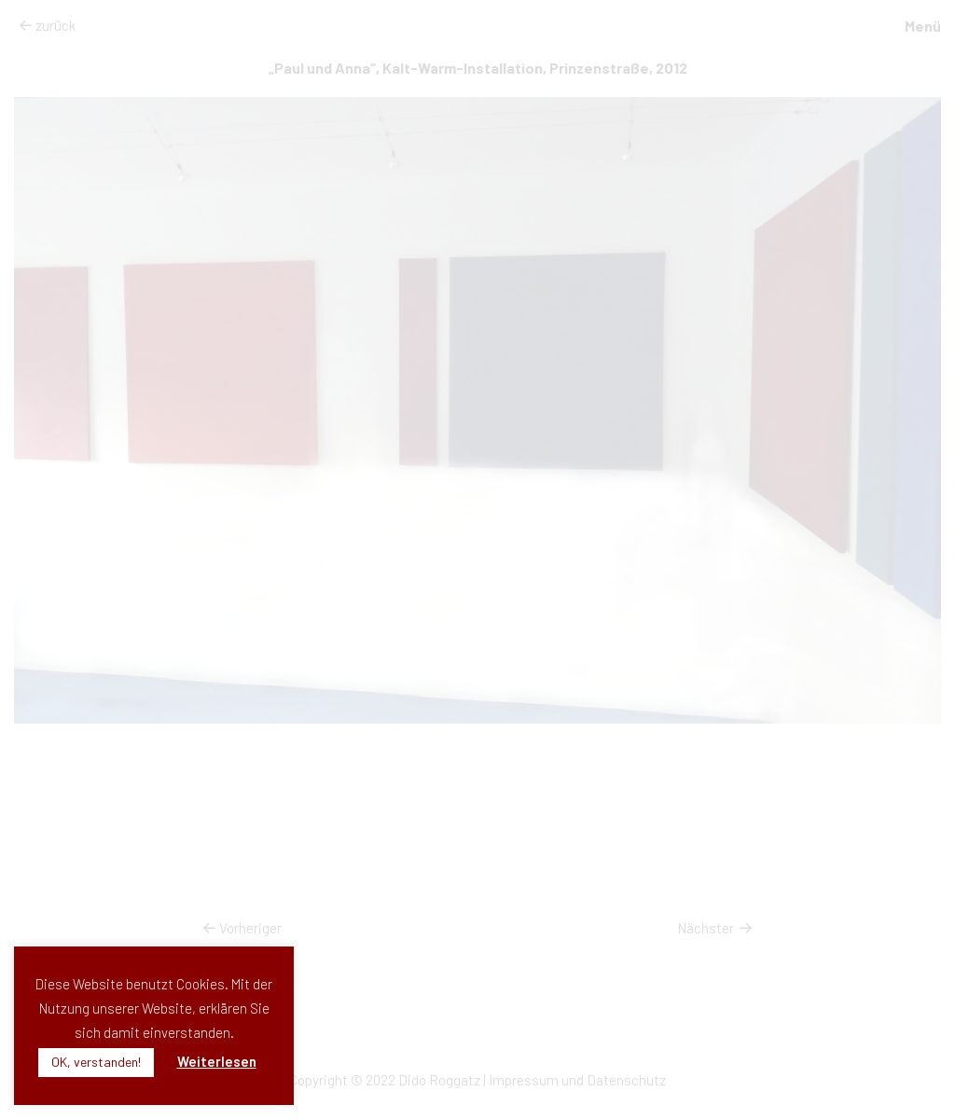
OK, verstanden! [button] (96, 1062)
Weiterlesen (216, 1061)
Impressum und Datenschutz (577, 1079)
